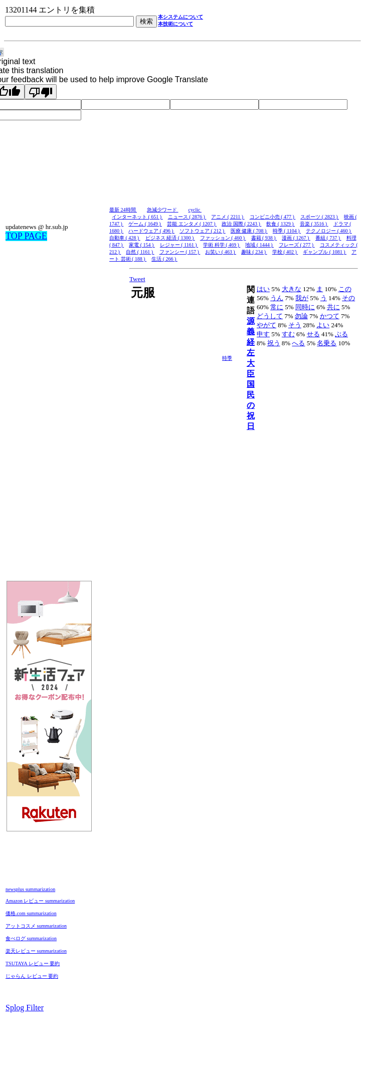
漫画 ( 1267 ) (296, 238)
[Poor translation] (41, 91)
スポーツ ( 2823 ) (319, 217)
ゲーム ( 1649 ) (145, 224)
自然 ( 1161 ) (140, 252)
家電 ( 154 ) (142, 245)
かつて (329, 316)
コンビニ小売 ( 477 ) (273, 217)
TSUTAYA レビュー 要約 (33, 963)
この (344, 289)
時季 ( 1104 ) (287, 231)
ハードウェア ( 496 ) (151, 231)
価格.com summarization (31, 913)
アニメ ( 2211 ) (227, 217)
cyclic (195, 209)
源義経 (251, 331)
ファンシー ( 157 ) (180, 252)
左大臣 (251, 363)
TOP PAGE (26, 236)
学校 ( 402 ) (285, 252)
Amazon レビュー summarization (40, 901)
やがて (266, 325)
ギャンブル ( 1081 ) (324, 252)
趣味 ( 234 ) (254, 252)
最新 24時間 (123, 209)
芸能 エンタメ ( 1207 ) (192, 224)
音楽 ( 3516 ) (314, 224)
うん (276, 298)
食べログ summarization (31, 938)
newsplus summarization (30, 889)
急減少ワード (162, 209)
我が (301, 298)
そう (294, 325)
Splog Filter (25, 1007)
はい (263, 289)
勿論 (301, 316)
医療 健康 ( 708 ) (249, 231)
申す (263, 334)
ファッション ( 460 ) (223, 238)
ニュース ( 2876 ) (187, 217)
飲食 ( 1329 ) (280, 224)
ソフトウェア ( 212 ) (202, 231)
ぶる (341, 334)
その (348, 298)
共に (333, 307)
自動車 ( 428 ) (124, 238)
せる (313, 334)
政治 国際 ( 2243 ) (241, 224)
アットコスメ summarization (36, 926)
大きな (291, 289)
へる (298, 343)
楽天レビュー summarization (36, 951)
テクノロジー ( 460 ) (329, 231)
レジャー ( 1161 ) (179, 245)
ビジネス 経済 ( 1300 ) (170, 238)
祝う (273, 343)
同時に (305, 307)
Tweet (137, 279)
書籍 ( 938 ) (264, 238)
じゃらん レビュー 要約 (32, 976)
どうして (270, 316)
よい (322, 325)
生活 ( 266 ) (164, 259)
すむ (288, 334)
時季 (227, 358)
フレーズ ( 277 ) (297, 245)
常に (276, 307)
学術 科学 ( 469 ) (221, 245)
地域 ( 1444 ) (259, 245)
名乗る (326, 343)
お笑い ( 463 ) (220, 252)
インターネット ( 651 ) (137, 217)
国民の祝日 (251, 405)
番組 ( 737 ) (328, 238)
